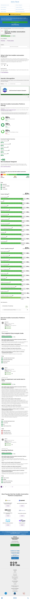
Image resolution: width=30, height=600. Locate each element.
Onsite (15, 583)
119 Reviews (3, 40)
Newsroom (15, 572)
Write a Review (3, 9)
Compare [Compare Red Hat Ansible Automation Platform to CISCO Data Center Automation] (7, 525)
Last (12, 486)
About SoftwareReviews (20, 9)
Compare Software (19, 7)
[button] (15, 598)
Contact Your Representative (15, 22)
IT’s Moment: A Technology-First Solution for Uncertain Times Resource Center (16, 533)
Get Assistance (4, 72)
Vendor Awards (3, 11)
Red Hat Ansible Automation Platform (18, 28)
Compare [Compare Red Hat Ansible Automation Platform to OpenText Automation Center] (22, 505)
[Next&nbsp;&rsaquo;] (10, 486)
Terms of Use (15, 574)
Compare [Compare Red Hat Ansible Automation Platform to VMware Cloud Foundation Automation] (7, 515)
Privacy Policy (15, 575)
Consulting (15, 584)
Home (2, 28)
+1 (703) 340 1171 (23, 534)
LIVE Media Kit (15, 579)
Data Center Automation (7, 28)
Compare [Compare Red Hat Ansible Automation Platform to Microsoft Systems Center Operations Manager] (7, 505)
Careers (15, 571)
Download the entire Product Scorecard (8, 109)
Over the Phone (15, 582)
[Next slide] (28, 97)
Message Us (15, 558)
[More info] (8, 140)
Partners (15, 578)
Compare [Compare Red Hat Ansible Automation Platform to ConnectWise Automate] (22, 515)
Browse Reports (3, 7)
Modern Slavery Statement (15, 576)
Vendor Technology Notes (20, 11)
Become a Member (15, 589)
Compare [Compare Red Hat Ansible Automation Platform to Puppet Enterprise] (22, 525)
